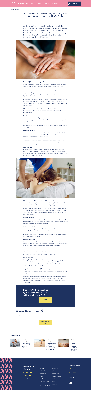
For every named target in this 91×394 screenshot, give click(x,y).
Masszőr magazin (55, 378)
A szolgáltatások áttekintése (45, 385)
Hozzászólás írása (45, 322)
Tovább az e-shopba (45, 300)
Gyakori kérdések (55, 370)
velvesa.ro (74, 391)
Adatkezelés (54, 384)
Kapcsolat (42, 368)
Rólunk (41, 376)
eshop (72, 3)
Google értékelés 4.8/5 (28, 378)
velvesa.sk (64, 391)
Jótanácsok (38, 3)
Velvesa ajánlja (54, 3)
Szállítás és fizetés (43, 370)
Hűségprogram (55, 368)
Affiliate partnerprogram (56, 376)
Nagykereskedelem (55, 373)
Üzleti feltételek (43, 373)
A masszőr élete (29, 3)
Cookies (53, 381)
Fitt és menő (46, 3)
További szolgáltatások (44, 378)
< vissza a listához (14, 9)
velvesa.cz (69, 391)
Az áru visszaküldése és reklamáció (44, 382)
